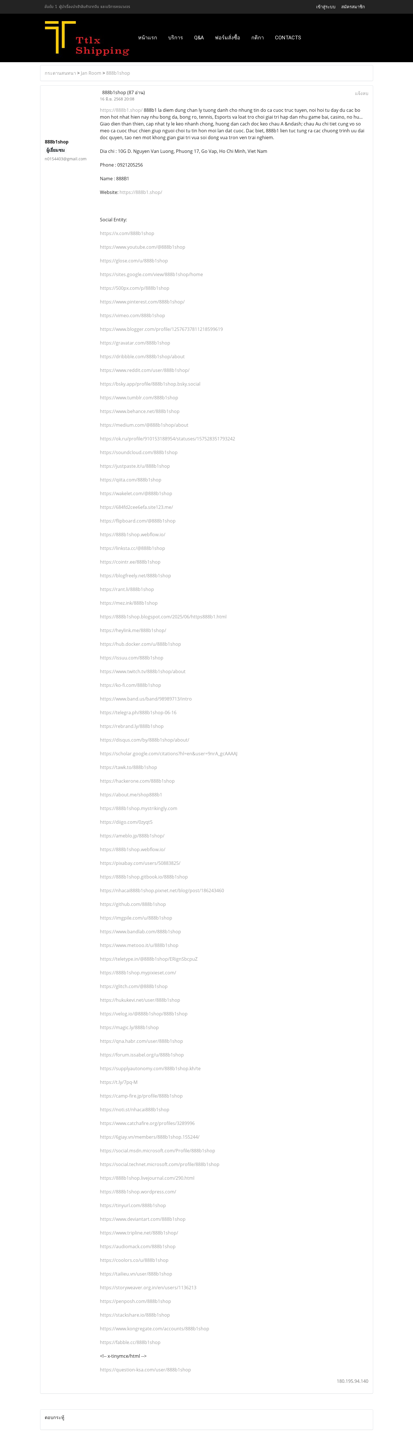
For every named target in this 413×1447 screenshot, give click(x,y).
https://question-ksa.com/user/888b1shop (145, 1370)
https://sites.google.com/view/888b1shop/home (151, 274)
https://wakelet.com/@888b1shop (136, 493)
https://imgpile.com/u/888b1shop (136, 918)
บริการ (175, 38)
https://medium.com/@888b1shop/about (144, 425)
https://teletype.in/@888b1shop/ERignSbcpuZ (149, 959)
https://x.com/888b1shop (127, 233)
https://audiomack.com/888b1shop (138, 1246)
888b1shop (118, 73)
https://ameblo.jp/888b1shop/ (132, 836)
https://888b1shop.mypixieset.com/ (138, 973)
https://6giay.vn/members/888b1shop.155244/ (150, 1137)
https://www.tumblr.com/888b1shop (139, 397)
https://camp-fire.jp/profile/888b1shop (141, 1096)
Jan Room (91, 73)
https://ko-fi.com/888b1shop (130, 685)
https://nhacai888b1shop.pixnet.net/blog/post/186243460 (162, 890)
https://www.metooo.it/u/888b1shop (139, 945)
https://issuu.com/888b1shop (131, 658)
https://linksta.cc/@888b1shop (132, 548)
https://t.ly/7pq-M (118, 1082)
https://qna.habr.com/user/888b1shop (141, 1041)
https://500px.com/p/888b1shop (134, 288)
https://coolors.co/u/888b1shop (134, 1260)
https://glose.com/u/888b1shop (134, 261)
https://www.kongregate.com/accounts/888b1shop (154, 1328)
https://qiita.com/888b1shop (130, 480)
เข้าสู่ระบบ (326, 6)
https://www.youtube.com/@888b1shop (142, 247)
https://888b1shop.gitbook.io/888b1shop (144, 877)
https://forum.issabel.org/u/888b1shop (142, 1055)
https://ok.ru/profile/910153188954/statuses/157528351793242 (167, 439)
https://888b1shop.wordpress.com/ (138, 1192)
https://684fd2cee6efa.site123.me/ (136, 507)
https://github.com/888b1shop (133, 904)
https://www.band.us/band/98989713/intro (146, 699)
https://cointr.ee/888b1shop (130, 562)
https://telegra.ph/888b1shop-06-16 (138, 712)
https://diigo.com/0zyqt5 (126, 822)
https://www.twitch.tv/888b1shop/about (143, 671)
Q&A (199, 38)
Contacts (288, 38)
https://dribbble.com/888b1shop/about (142, 356)
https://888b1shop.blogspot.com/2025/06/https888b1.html (163, 617)
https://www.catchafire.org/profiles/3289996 (147, 1123)
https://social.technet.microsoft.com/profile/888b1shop (159, 1164)
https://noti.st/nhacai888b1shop (134, 1109)
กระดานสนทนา (60, 73)
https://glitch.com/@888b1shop (134, 986)
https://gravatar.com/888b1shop (135, 343)
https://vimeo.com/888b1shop (132, 315)
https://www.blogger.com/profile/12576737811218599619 (161, 329)
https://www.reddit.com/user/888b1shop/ (145, 370)
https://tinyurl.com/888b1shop (133, 1205)
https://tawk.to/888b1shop (128, 767)
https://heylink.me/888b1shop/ (133, 630)
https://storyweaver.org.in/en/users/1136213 (148, 1287)
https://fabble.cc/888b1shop (130, 1342)
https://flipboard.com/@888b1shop (138, 521)
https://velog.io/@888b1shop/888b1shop (144, 1014)
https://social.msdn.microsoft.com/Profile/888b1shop (157, 1151)
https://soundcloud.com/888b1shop (139, 452)
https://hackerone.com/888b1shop (137, 781)
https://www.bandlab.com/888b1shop (140, 931)
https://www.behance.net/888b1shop (140, 411)
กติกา (257, 38)
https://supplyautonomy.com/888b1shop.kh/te (150, 1068)
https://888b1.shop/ (121, 110)
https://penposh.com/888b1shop (135, 1301)
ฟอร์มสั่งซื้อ (227, 38)
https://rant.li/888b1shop (127, 589)
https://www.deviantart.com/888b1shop (143, 1219)
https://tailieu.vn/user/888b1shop (136, 1274)
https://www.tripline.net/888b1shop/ (139, 1233)
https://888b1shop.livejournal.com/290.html (147, 1178)
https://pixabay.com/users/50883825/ (140, 863)
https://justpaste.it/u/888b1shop (135, 466)
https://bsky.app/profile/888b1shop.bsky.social (150, 384)
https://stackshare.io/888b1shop (135, 1315)
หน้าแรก (147, 38)
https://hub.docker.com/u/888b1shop (140, 644)
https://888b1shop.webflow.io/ (132, 534)
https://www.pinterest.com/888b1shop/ (142, 302)
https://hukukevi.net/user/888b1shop (140, 1000)
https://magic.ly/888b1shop (129, 1027)
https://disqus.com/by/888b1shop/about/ (144, 740)
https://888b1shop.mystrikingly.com (138, 808)
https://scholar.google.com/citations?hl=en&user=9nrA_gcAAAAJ (168, 753)
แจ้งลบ (361, 93)
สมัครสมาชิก (353, 6)
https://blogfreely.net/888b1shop (135, 575)
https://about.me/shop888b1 (131, 795)
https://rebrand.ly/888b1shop (132, 726)
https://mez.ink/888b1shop (129, 603)
